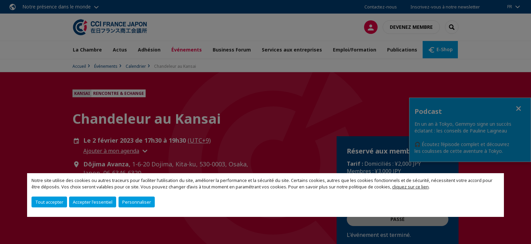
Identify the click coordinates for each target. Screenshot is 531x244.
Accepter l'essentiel (92, 202)
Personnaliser (136, 202)
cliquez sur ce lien (410, 187)
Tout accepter (49, 202)
